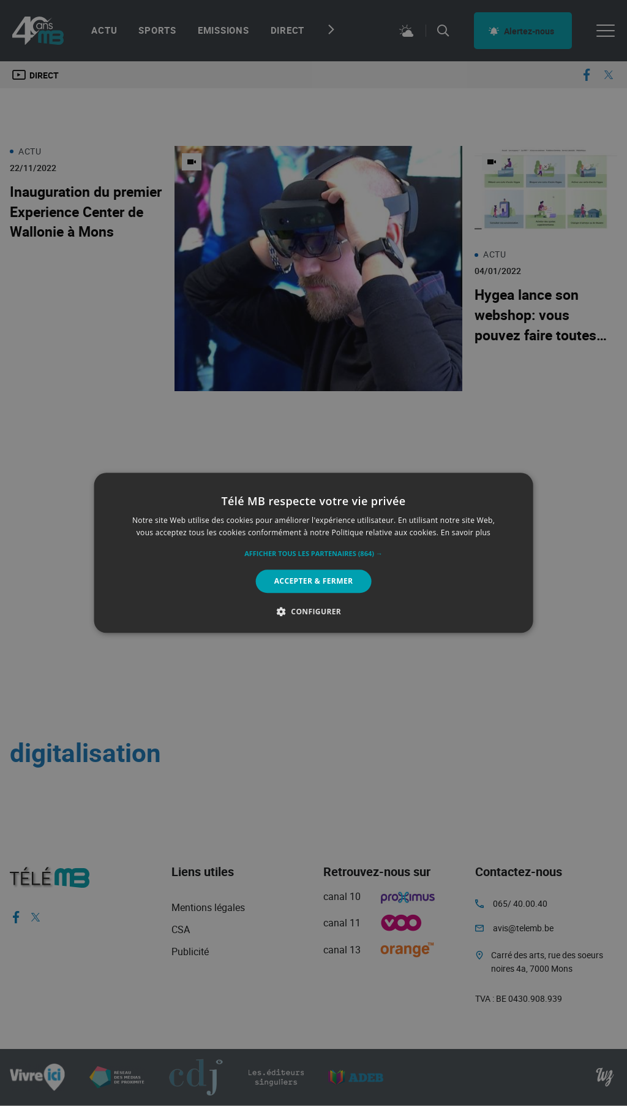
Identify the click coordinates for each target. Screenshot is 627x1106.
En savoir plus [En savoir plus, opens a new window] (465, 533)
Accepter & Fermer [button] (313, 581)
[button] (313, 553)
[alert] (313, 553)
